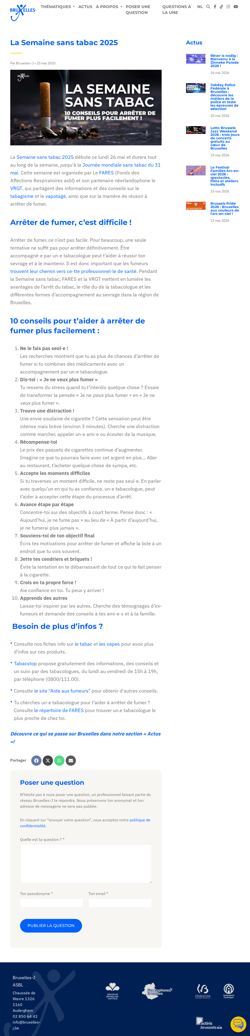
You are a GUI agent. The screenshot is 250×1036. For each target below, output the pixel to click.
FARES (106, 175)
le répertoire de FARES (59, 713)
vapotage (55, 199)
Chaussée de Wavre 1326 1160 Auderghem (24, 1001)
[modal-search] (208, 7)
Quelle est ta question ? (41, 839)
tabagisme (21, 199)
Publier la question (51, 925)
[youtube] (236, 7)
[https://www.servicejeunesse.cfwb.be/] (203, 991)
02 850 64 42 (25, 1016)
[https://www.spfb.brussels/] (157, 991)
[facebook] (215, 7)
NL (200, 6)
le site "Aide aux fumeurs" (62, 694)
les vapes (109, 647)
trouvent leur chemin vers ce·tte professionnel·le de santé (73, 274)
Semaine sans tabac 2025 (45, 160)
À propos (107, 6)
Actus (85, 6)
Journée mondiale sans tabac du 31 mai (85, 172)
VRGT (16, 191)
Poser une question (138, 9)
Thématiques (56, 6)
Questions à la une (176, 9)
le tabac (83, 647)
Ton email (96, 893)
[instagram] (228, 7)
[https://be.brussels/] (112, 991)
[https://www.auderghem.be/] (229, 991)
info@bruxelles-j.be (26, 1025)
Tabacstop (25, 666)
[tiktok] (221, 7)
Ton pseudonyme (35, 893)
